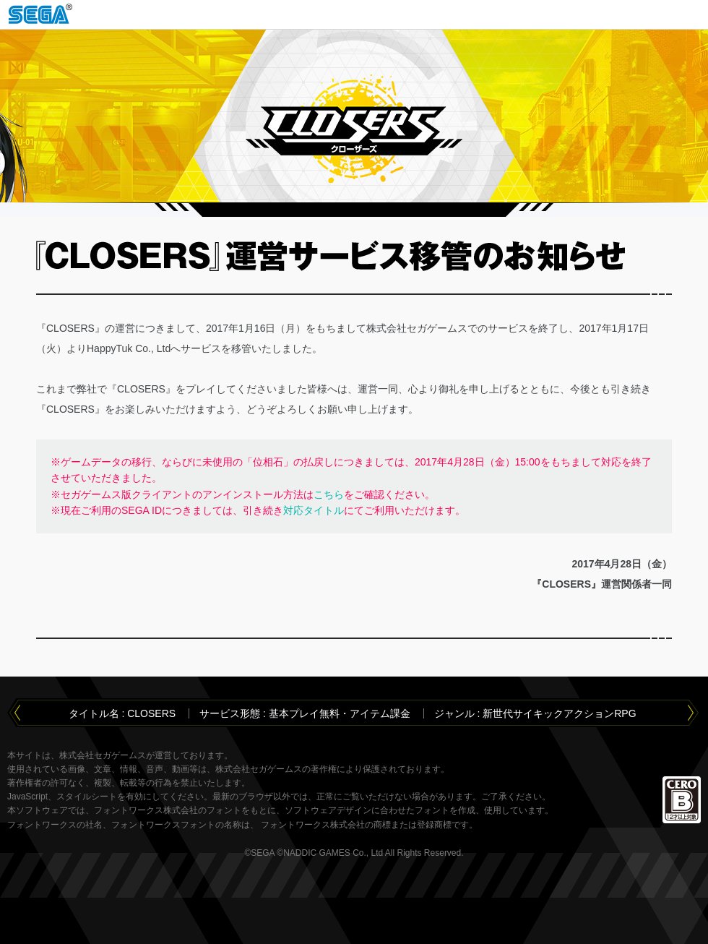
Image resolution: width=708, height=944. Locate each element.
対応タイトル (313, 510)
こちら (329, 494)
